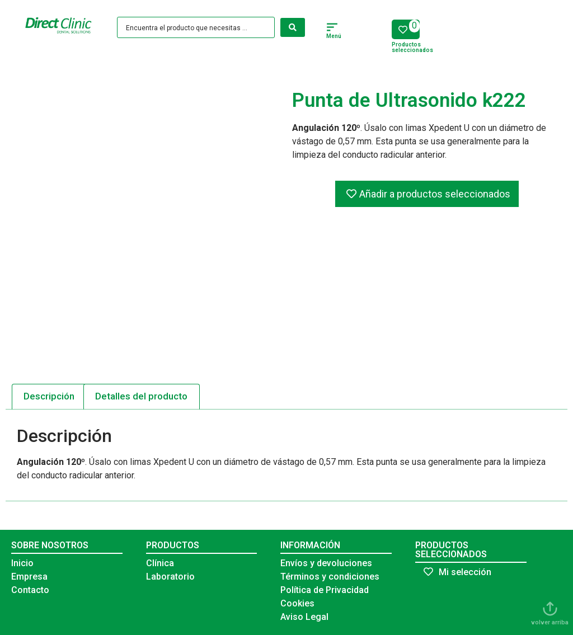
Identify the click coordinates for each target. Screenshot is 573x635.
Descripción (49, 396)
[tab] (49, 397)
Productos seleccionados (412, 47)
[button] (332, 28)
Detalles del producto (141, 396)
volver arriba (550, 622)
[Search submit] (292, 27)
